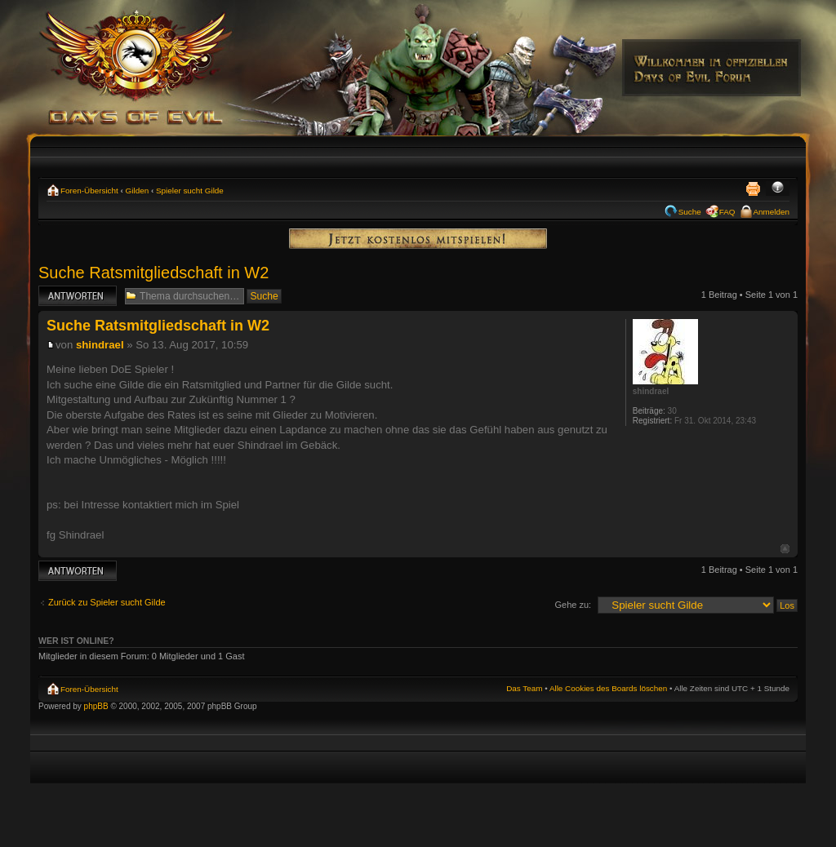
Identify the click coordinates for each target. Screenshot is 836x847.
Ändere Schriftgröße (777, 188)
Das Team (524, 688)
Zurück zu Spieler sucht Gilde (107, 602)
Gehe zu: (572, 605)
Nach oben (784, 548)
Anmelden (771, 211)
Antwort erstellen (77, 296)
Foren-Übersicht (89, 190)
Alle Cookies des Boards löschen (608, 688)
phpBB (96, 706)
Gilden (137, 190)
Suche (689, 211)
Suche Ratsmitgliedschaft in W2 (153, 273)
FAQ (727, 211)
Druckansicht (753, 188)
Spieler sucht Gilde (190, 190)
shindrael (100, 345)
